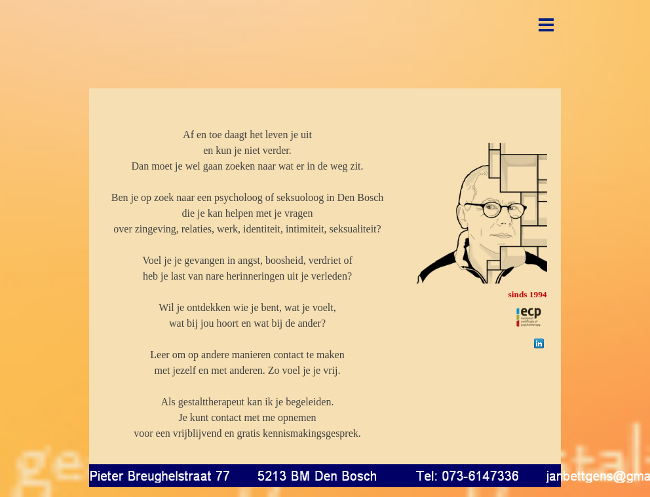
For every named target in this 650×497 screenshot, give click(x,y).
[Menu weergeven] (546, 24)
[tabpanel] (248, 276)
